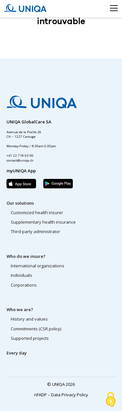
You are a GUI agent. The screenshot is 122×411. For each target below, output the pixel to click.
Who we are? (20, 309)
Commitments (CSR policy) (36, 329)
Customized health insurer (37, 212)
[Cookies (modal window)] (110, 400)
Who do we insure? (26, 256)
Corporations (24, 285)
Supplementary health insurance (43, 222)
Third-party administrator (35, 231)
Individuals (21, 275)
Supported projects (30, 338)
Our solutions (20, 203)
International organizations (37, 266)
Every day (17, 353)
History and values (29, 319)
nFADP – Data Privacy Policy (61, 395)
